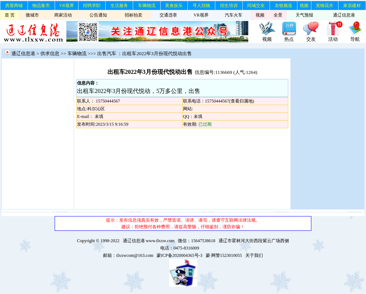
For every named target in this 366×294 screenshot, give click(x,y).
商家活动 (63, 15)
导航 (355, 39)
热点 (289, 39)
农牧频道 (283, 5)
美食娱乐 (174, 5)
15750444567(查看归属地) (229, 101)
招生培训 (229, 5)
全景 (278, 15)
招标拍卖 (133, 15)
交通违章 (168, 15)
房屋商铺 (14, 5)
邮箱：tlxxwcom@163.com (128, 255)
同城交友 (256, 5)
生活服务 (119, 5)
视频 (304, 5)
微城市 (32, 15)
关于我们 (254, 255)
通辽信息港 (344, 15)
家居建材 (352, 5)
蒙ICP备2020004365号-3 (179, 255)
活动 (333, 39)
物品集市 (41, 5)
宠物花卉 (324, 5)
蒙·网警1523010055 (224, 255)
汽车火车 (233, 15)
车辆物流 (146, 5)
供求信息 (49, 53)
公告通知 (98, 15)
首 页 (10, 15)
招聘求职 (91, 5)
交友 (311, 39)
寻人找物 (201, 5)
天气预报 (304, 15)
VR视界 (66, 5)
